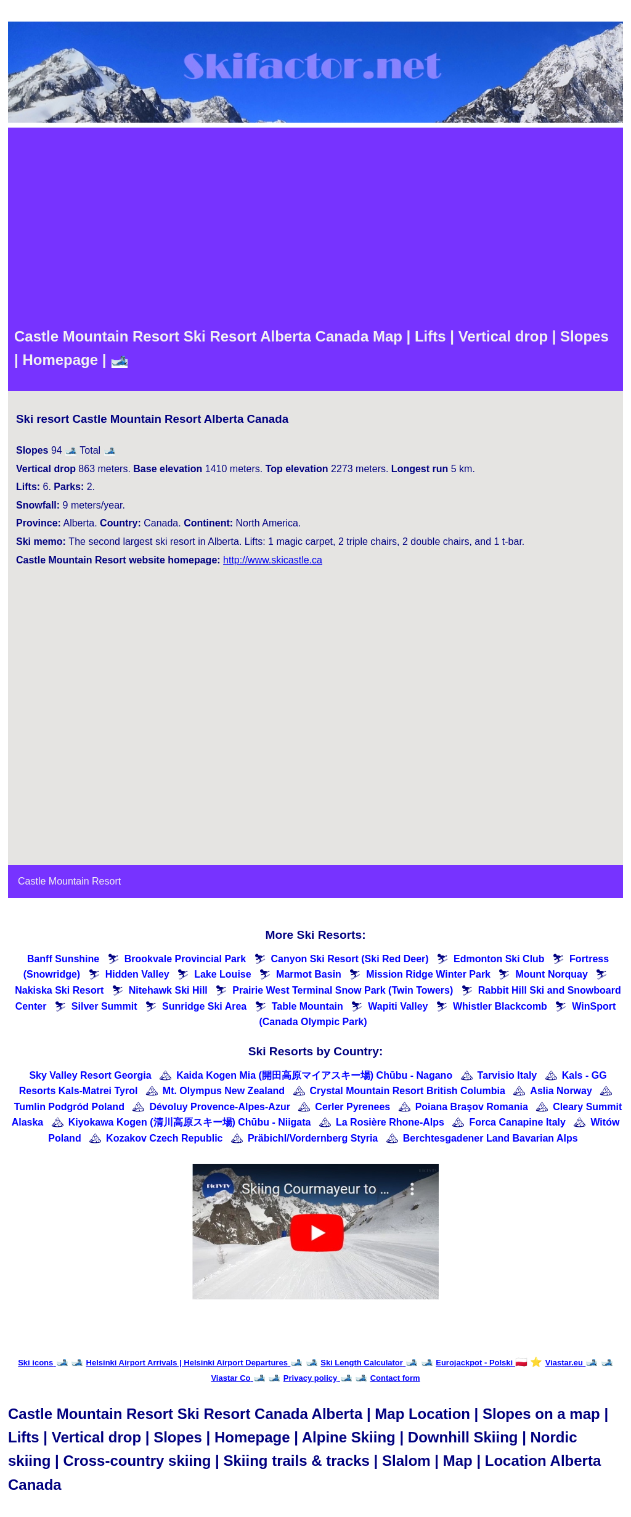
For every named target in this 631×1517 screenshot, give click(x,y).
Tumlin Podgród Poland (69, 1107)
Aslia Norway (561, 1091)
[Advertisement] (315, 226)
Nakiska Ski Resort (59, 990)
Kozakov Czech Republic (164, 1138)
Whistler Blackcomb (500, 1006)
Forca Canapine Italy (517, 1122)
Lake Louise (222, 974)
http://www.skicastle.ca (272, 560)
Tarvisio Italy (507, 1075)
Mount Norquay (551, 974)
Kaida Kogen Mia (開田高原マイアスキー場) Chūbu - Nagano (314, 1075)
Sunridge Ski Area (204, 1006)
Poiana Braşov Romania (471, 1107)
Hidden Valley (137, 974)
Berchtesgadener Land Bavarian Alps (490, 1138)
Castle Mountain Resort (69, 881)
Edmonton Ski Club (499, 959)
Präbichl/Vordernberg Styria (313, 1138)
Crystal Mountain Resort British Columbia (407, 1091)
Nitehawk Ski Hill (168, 990)
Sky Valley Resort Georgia (90, 1075)
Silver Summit (104, 1006)
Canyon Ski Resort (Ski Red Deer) (350, 959)
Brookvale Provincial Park (185, 959)
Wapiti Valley (398, 1006)
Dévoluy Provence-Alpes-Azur (219, 1107)
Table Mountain (307, 1006)
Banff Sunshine (63, 959)
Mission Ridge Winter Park (428, 974)
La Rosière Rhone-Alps (390, 1122)
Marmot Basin (308, 974)
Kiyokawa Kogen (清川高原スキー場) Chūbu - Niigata (189, 1122)
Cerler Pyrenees (352, 1107)
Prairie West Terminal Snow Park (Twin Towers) (342, 990)
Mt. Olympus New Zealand (224, 1091)
